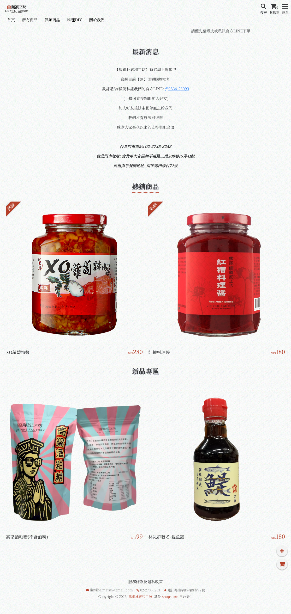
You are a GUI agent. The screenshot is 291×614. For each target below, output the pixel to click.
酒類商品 (52, 20)
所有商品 (29, 20)
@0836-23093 (177, 89)
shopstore (170, 596)
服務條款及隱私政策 (145, 581)
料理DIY (74, 20)
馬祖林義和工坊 (140, 596)
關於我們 (96, 20)
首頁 (11, 20)
